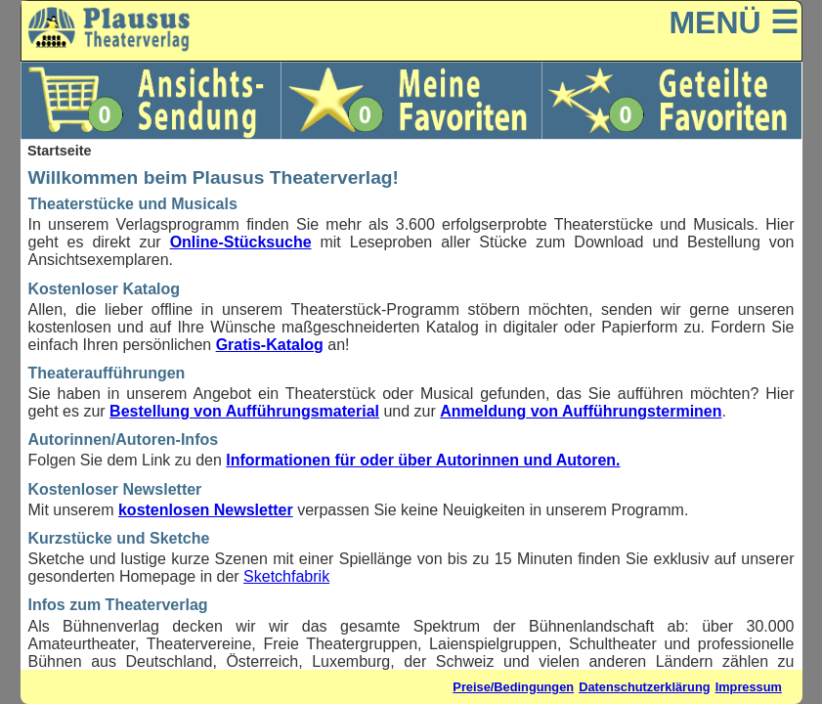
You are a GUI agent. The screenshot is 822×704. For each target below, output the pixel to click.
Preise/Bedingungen (513, 687)
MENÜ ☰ (733, 22)
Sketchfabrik (286, 576)
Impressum (748, 687)
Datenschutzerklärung (644, 687)
